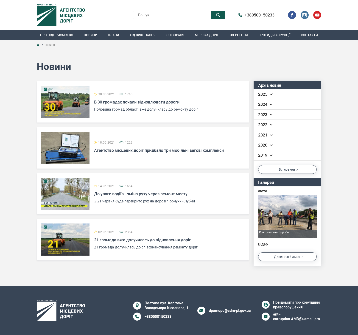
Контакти (309, 35)
